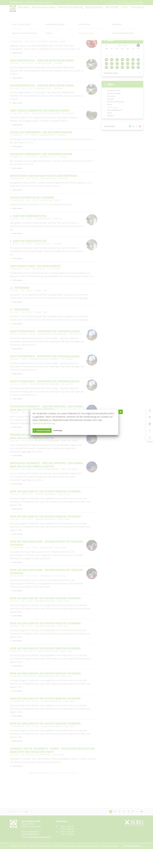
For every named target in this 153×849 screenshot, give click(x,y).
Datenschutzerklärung (44, 423)
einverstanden (45, 430)
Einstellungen (64, 430)
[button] (120, 412)
